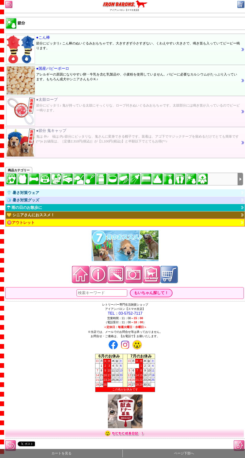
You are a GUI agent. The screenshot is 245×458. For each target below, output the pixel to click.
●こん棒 (123, 43)
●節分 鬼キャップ (123, 136)
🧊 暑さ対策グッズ (23, 200)
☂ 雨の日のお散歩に (24, 207)
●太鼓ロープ (123, 105)
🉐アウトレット (21, 223)
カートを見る (61, 453)
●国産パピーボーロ (123, 74)
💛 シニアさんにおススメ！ (31, 215)
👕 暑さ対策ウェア (23, 193)
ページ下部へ (184, 453)
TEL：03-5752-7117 (125, 313)
